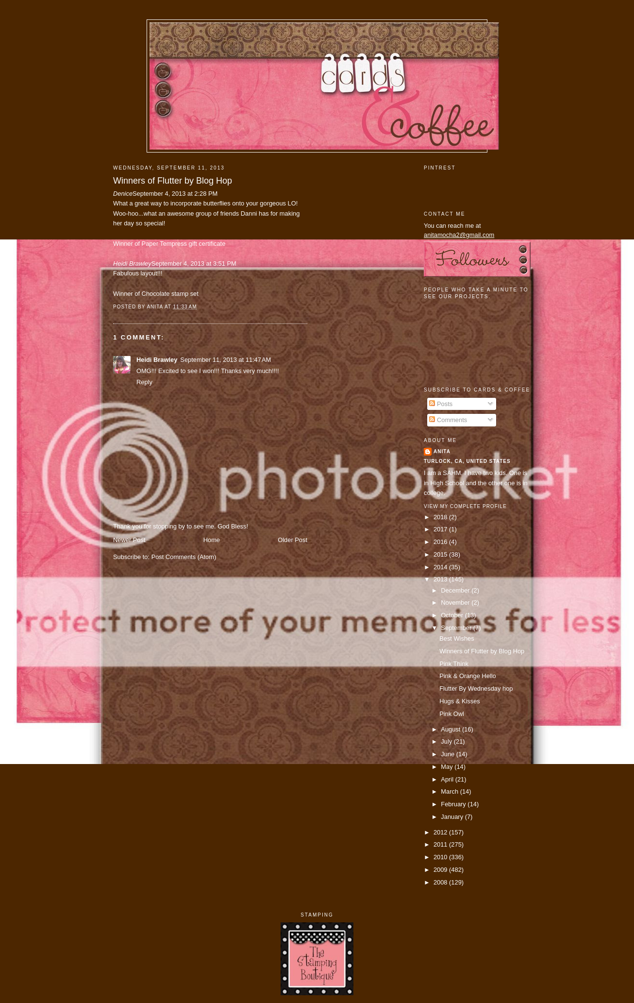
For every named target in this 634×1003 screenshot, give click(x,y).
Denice (123, 193)
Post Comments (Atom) (184, 557)
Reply (144, 382)
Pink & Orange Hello (467, 676)
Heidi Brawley (132, 263)
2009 (441, 869)
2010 (441, 857)
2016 (441, 541)
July (447, 741)
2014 (441, 567)
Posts (440, 404)
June (448, 754)
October (453, 615)
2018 (441, 517)
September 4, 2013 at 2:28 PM (175, 193)
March (450, 791)
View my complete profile (465, 506)
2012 (441, 832)
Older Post (292, 540)
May (447, 766)
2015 (441, 554)
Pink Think (453, 663)
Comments (448, 420)
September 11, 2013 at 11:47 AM (225, 359)
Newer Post (129, 540)
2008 (441, 882)
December (456, 590)
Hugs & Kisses (459, 701)
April (448, 779)
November (456, 602)
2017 (441, 529)
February (454, 804)
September (457, 627)
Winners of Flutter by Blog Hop (172, 181)
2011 (441, 844)
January (453, 816)
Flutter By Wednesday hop (476, 688)
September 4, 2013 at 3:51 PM (193, 263)
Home (211, 540)
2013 (441, 579)
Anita (442, 451)
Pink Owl (451, 713)
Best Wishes (456, 638)
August (451, 729)
